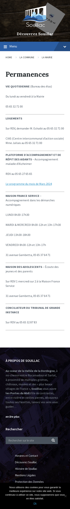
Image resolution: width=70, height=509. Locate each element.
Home (9, 57)
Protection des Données (29, 482)
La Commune (27, 57)
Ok (35, 503)
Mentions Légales (25, 475)
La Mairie (47, 57)
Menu (37, 46)
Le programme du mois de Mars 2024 (29, 184)
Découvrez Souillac (35, 33)
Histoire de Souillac (26, 468)
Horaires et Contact (26, 455)
